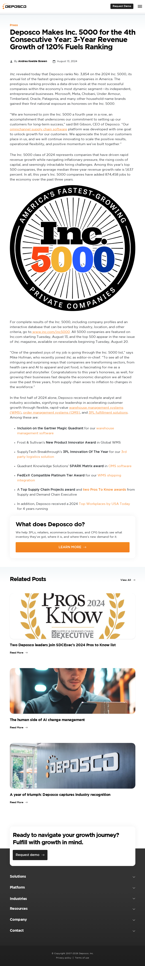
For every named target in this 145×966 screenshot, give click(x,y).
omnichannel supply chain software (38, 129)
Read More (16, 653)
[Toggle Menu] (140, 6)
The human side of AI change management (47, 720)
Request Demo (122, 6)
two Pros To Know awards (104, 489)
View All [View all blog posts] (125, 580)
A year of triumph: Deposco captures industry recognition (60, 794)
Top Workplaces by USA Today (104, 504)
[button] (72, 877)
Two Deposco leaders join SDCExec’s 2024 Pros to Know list (63, 645)
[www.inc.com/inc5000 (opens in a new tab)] (50, 332)
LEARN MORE (70, 547)
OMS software (120, 466)
